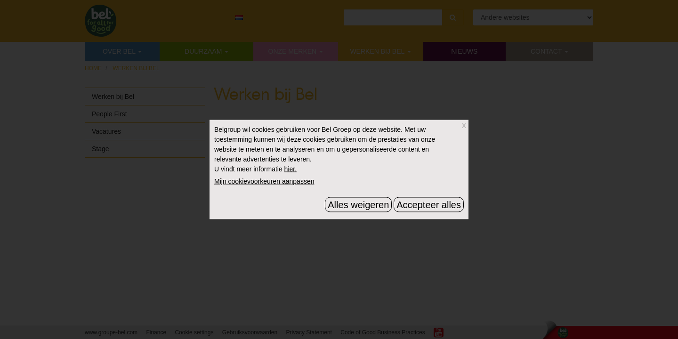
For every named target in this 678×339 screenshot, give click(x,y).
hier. (290, 169)
